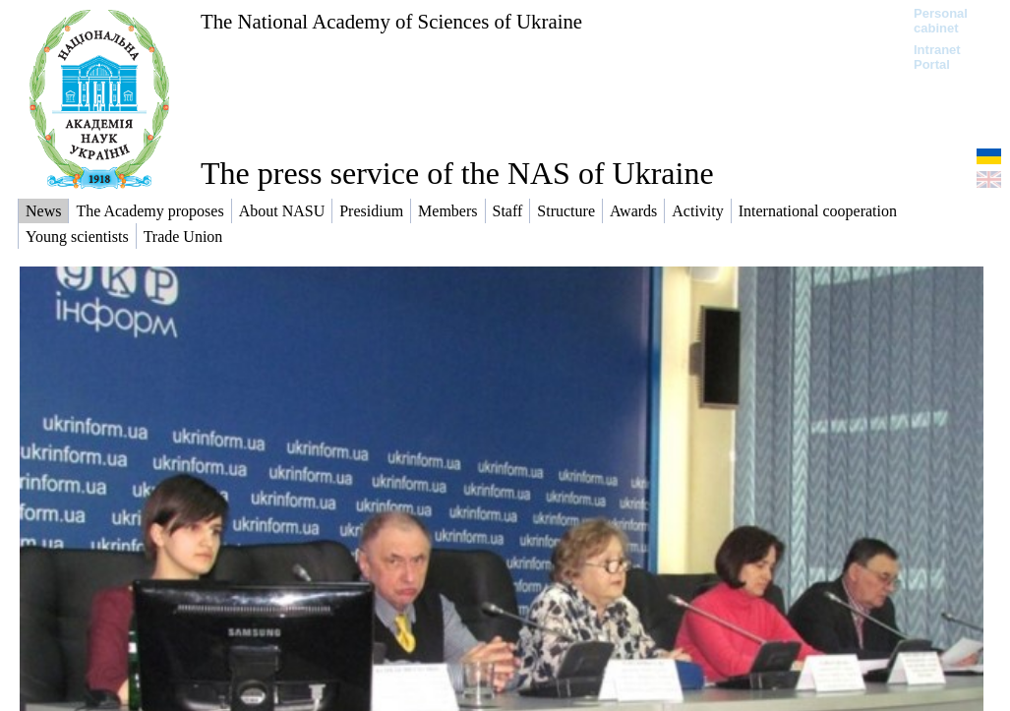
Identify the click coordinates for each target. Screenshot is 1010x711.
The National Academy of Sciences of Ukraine (391, 21)
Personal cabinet (941, 20)
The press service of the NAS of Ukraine (457, 173)
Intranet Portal (937, 57)
